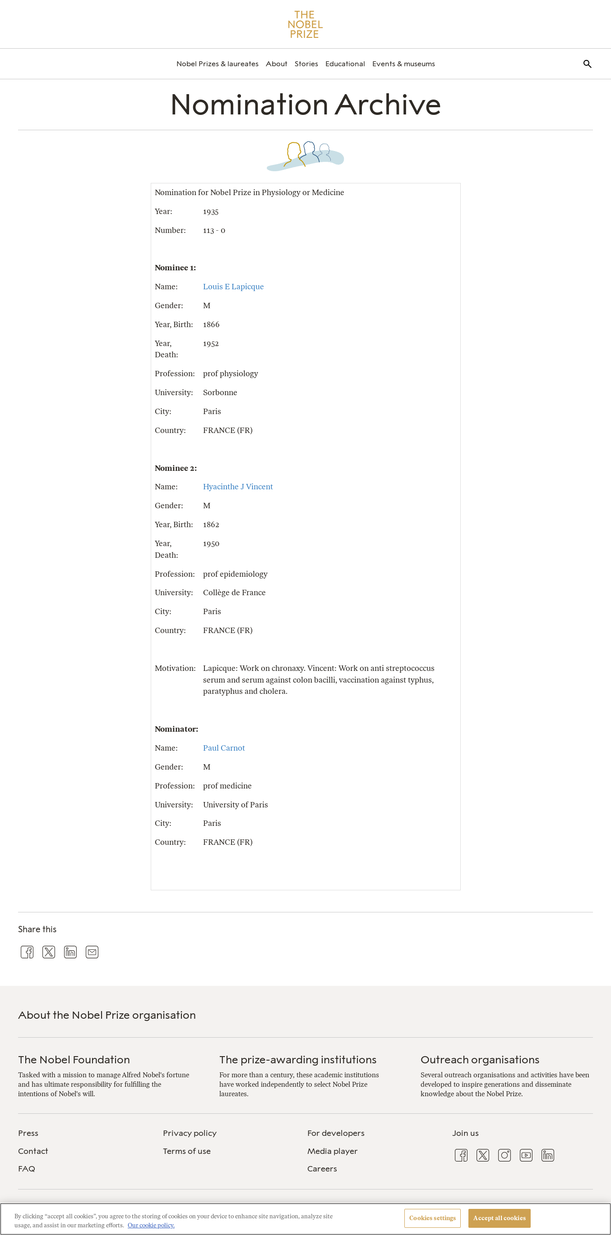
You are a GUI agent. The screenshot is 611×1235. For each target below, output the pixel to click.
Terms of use (187, 1151)
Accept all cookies (499, 1218)
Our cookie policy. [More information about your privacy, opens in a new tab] (151, 1225)
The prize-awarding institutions (298, 1059)
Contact (33, 1151)
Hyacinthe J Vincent (238, 486)
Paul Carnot (224, 747)
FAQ (26, 1169)
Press (28, 1133)
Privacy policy (190, 1133)
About (276, 63)
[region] (305, 1219)
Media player (332, 1151)
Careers (322, 1169)
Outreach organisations (480, 1059)
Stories (306, 63)
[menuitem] (217, 64)
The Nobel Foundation (74, 1059)
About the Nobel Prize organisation (107, 1014)
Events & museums (403, 63)
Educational (345, 63)
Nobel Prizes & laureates (217, 63)
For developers (336, 1133)
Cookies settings (432, 1218)
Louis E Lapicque (233, 286)
